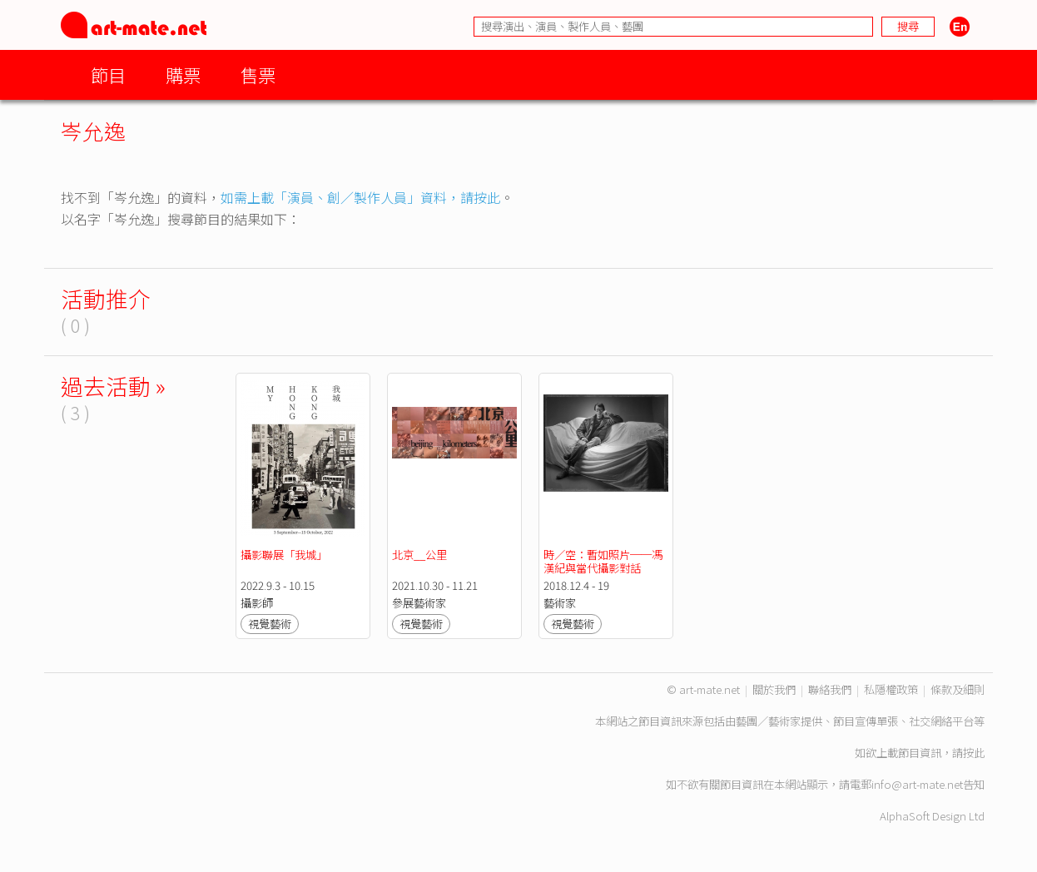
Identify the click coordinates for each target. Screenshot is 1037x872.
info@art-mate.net (917, 784)
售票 (258, 74)
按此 (974, 753)
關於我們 (774, 689)
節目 (108, 74)
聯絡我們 (829, 689)
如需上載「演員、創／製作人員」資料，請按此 (360, 197)
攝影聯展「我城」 (284, 554)
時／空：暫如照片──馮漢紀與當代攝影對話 (602, 561)
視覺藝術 (269, 624)
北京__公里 (419, 554)
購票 (183, 74)
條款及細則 (957, 689)
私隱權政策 (891, 689)
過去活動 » (113, 385)
